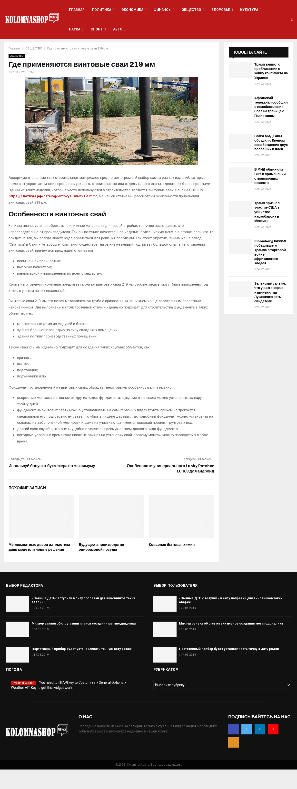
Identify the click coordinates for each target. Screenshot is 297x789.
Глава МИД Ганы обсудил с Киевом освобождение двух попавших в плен (271, 162)
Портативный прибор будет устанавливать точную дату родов (82, 668)
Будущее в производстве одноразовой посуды (101, 566)
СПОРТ (97, 29)
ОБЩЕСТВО (191, 10)
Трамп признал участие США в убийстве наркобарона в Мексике (267, 231)
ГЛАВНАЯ (77, 10)
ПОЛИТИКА (101, 10)
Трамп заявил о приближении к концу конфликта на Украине (271, 90)
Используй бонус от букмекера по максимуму (52, 485)
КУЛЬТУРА (249, 10)
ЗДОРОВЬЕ (220, 10)
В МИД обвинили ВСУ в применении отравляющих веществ (270, 195)
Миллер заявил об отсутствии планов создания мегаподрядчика (84, 643)
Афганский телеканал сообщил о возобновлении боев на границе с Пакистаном (271, 126)
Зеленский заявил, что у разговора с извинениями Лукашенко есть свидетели (270, 312)
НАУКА (74, 29)
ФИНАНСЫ (162, 10)
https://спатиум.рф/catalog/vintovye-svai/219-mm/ (53, 215)
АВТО (117, 29)
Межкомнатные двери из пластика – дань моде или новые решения (41, 566)
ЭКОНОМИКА (132, 10)
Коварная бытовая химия (172, 564)
